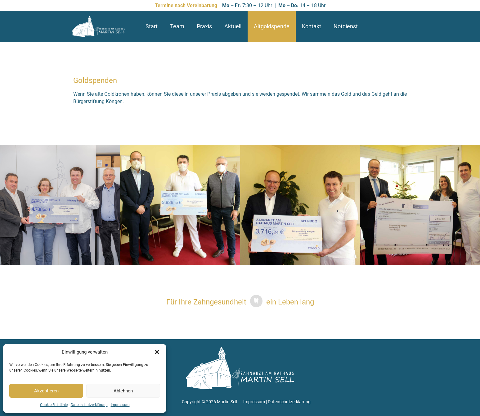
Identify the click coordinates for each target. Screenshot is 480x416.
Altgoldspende (271, 26)
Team (177, 26)
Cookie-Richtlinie (54, 405)
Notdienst (346, 26)
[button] (157, 352)
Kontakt (311, 26)
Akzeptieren (46, 391)
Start (152, 26)
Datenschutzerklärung (89, 405)
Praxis (204, 26)
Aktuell (232, 26)
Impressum (120, 405)
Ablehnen (123, 391)
